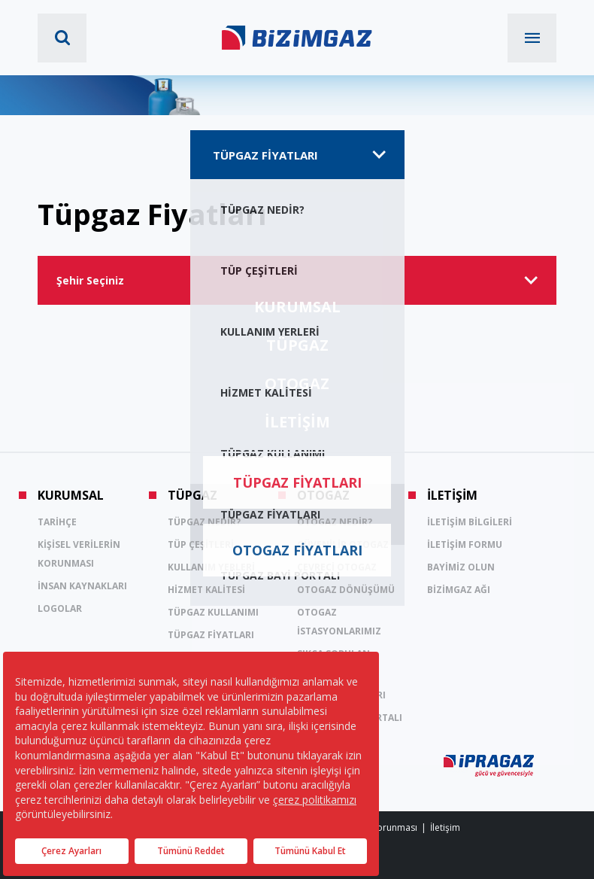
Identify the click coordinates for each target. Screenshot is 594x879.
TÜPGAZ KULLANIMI (213, 612)
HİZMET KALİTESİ (206, 589)
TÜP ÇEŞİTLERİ (201, 544)
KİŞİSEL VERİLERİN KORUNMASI (79, 554)
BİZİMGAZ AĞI (458, 589)
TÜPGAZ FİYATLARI (211, 634)
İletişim (445, 827)
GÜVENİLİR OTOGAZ (343, 544)
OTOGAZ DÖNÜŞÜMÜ (346, 589)
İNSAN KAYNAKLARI (82, 585)
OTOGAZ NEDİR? (334, 522)
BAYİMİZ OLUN (461, 567)
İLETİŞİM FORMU (464, 544)
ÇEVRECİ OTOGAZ (337, 567)
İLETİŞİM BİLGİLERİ (469, 522)
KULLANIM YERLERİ (211, 567)
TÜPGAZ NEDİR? (204, 522)
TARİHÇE (57, 522)
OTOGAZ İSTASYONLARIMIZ (339, 621)
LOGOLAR (60, 608)
